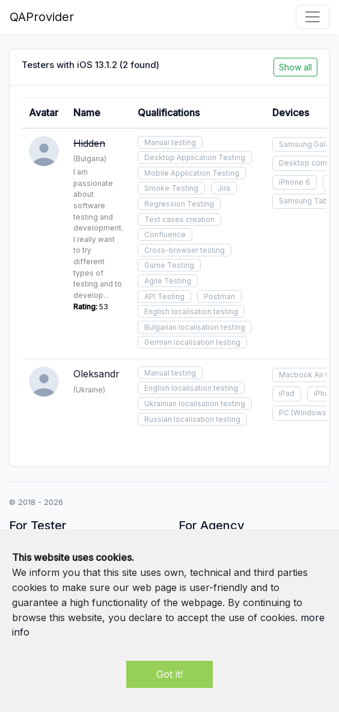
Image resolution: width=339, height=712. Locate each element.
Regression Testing (179, 203)
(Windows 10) (314, 412)
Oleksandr (96, 374)
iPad (287, 393)
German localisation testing (192, 342)
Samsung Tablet (308, 200)
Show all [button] (295, 67)
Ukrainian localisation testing (194, 403)
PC (284, 412)
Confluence (165, 234)
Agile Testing (167, 280)
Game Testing (169, 265)
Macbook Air (301, 374)
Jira (224, 188)
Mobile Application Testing (191, 173)
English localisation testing (191, 311)
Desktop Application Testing (194, 157)
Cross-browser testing (184, 250)
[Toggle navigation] (312, 17)
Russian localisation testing (192, 419)
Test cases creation (179, 219)
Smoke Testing (171, 188)
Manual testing (170, 142)
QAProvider (42, 17)
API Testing (164, 296)
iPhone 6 (294, 182)
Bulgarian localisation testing (194, 327)
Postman (219, 296)
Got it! (169, 674)
